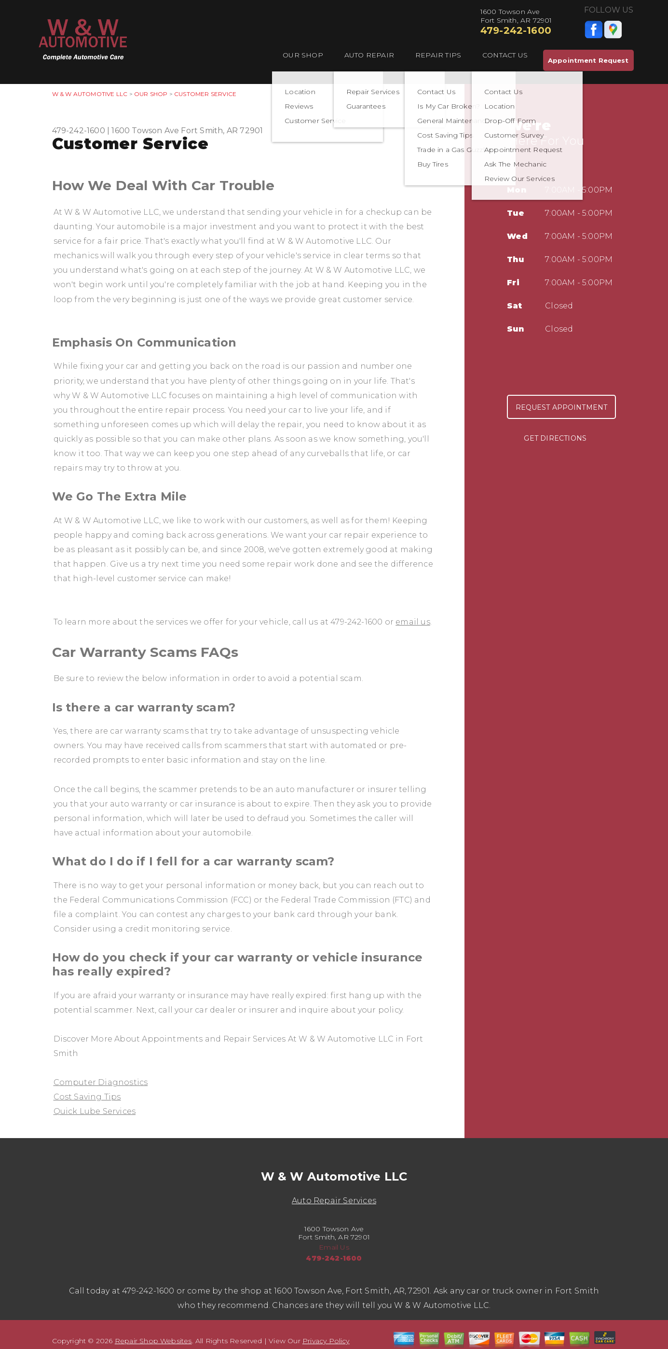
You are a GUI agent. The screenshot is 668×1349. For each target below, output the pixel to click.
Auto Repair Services (334, 1200)
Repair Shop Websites (153, 1340)
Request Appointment (562, 407)
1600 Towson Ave (145, 130)
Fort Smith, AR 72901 (222, 130)
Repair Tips (438, 55)
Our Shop (303, 55)
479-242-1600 (515, 30)
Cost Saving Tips (87, 1096)
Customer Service (205, 93)
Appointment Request (588, 60)
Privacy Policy (326, 1340)
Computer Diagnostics (101, 1082)
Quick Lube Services (95, 1111)
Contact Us (505, 55)
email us (412, 621)
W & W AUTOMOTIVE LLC (90, 93)
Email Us (334, 1247)
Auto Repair (369, 55)
